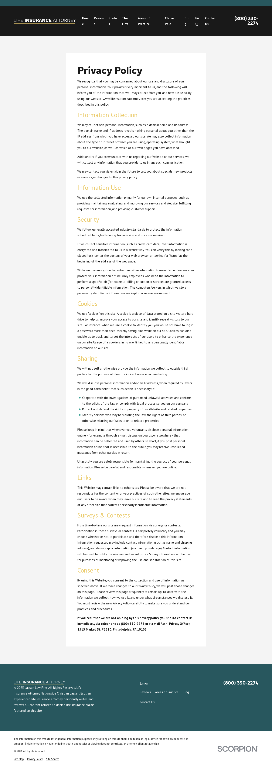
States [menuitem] (113, 21)
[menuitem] (19, 759)
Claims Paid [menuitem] (169, 21)
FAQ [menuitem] (197, 21)
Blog (186, 692)
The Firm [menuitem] (125, 21)
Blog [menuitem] (187, 21)
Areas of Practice (166, 692)
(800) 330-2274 (246, 21)
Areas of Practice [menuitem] (144, 21)
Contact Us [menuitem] (211, 21)
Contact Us (147, 702)
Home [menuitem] (85, 21)
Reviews (145, 692)
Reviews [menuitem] (99, 21)
